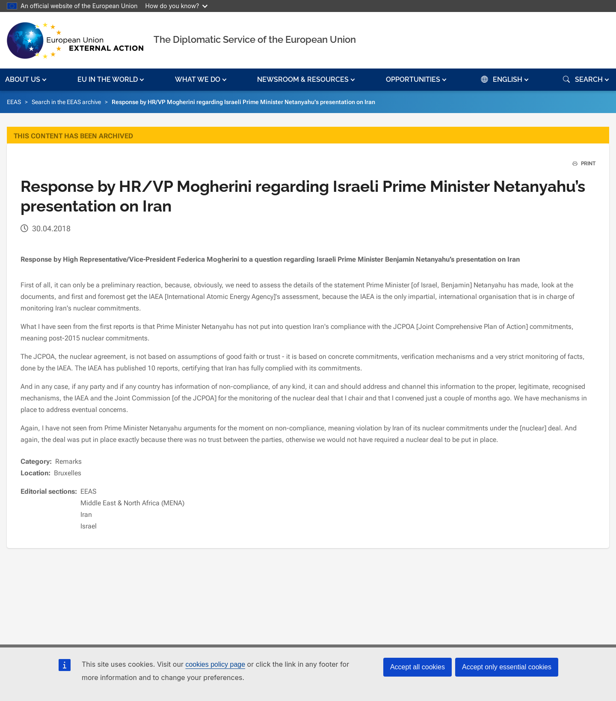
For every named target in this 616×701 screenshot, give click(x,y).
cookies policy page (215, 664)
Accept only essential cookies (506, 667)
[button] (26, 80)
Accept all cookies (417, 667)
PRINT (580, 164)
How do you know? (176, 5)
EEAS (14, 101)
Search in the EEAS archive (66, 101)
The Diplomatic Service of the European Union (255, 39)
